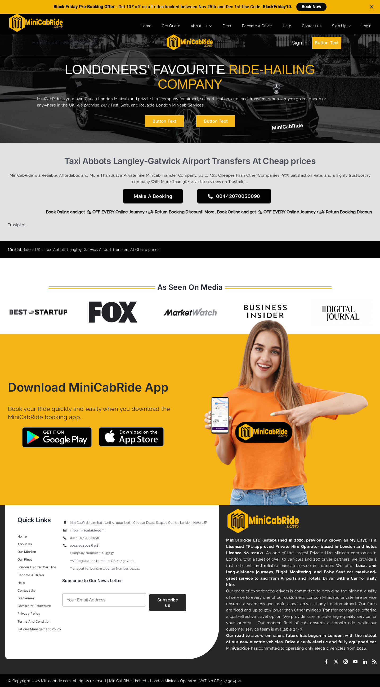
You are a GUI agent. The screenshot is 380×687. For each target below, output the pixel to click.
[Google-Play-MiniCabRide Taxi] (57, 429)
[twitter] (336, 661)
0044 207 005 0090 (84, 538)
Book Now (311, 6)
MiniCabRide (19, 249)
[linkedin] (365, 661)
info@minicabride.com (87, 530)
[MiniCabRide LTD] (36, 15)
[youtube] (355, 661)
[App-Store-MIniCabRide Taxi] (131, 429)
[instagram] (345, 661)
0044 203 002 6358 (84, 545)
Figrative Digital (84, 641)
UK (38, 249)
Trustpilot (17, 225)
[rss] (374, 661)
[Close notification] (371, 7)
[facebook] (326, 661)
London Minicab (165, 681)
